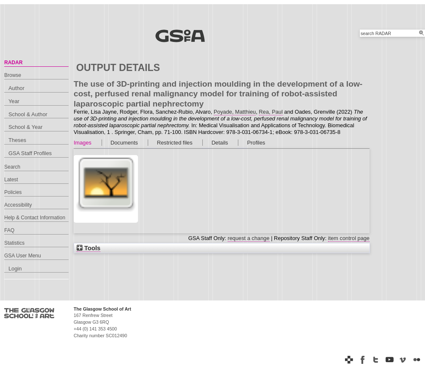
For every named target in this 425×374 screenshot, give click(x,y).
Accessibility (18, 205)
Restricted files (175, 142)
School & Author (27, 114)
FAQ (9, 230)
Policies (13, 192)
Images (82, 142)
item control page (349, 238)
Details (220, 142)
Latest (11, 180)
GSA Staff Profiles (30, 153)
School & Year (25, 127)
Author (16, 88)
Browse (12, 75)
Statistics (14, 243)
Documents (124, 142)
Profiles (256, 142)
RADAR (13, 63)
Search (12, 167)
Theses (17, 140)
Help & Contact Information (34, 218)
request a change (249, 238)
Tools (88, 248)
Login (15, 268)
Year (13, 101)
